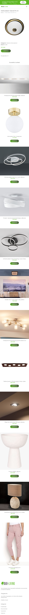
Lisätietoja (5, 50)
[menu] (26, 6)
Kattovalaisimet (14, 43)
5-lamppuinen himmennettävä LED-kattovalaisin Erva (14, 340)
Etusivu (2, 12)
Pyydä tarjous (23, 2)
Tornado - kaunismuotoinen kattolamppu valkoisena (14, 218)
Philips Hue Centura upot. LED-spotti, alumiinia (14, 422)
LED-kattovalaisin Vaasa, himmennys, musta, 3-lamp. (14, 258)
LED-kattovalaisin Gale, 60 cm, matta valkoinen (14, 177)
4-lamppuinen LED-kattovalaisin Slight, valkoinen (14, 95)
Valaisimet (8, 43)
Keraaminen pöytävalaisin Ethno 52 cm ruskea (14, 512)
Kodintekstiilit (3, 606)
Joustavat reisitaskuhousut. (14, 567)
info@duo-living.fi (4, 600)
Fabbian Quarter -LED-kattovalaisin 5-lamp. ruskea (14, 381)
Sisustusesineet (4, 608)
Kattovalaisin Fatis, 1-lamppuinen (14, 136)
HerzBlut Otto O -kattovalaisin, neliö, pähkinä (14, 299)
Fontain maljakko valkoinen (14, 471)
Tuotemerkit (3, 611)
